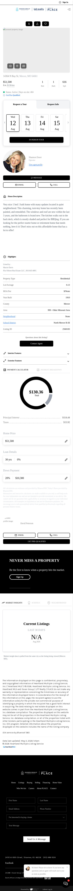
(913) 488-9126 (49, 857)
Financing (46, 783)
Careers (31, 788)
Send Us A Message (36, 839)
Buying (29, 783)
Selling (37, 783)
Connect (53, 788)
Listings (21, 783)
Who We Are (21, 788)
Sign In (63, 2)
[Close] (67, 867)
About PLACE (42, 788)
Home (13, 783)
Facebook (9, 863)
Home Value (57, 783)
